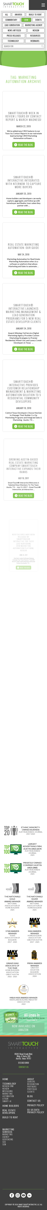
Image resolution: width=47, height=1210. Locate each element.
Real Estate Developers (9, 1111)
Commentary (11, 19)
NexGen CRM (8, 1086)
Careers (31, 1081)
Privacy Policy (35, 1105)
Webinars (34, 40)
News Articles (14, 30)
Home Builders (11, 1105)
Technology (13, 40)
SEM (4, 1144)
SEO (4, 1141)
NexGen (36, 30)
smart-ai (7, 1101)
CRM (26, 19)
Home (5, 1079)
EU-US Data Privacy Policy (35, 1111)
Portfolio (32, 1089)
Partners (32, 1086)
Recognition (33, 1084)
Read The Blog (23, 145)
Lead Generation (12, 25)
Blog (30, 1096)
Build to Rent (35, 14)
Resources (35, 35)
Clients (31, 1091)
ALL (6, 14)
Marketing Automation (8, 1095)
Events (38, 19)
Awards (18, 14)
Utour (6, 1098)
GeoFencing (8, 1139)
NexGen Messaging (8, 1090)
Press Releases (14, 35)
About (30, 1079)
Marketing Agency (33, 25)
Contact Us (34, 1100)
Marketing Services (8, 1130)
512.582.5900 (23, 1062)
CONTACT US (23, 1067)
